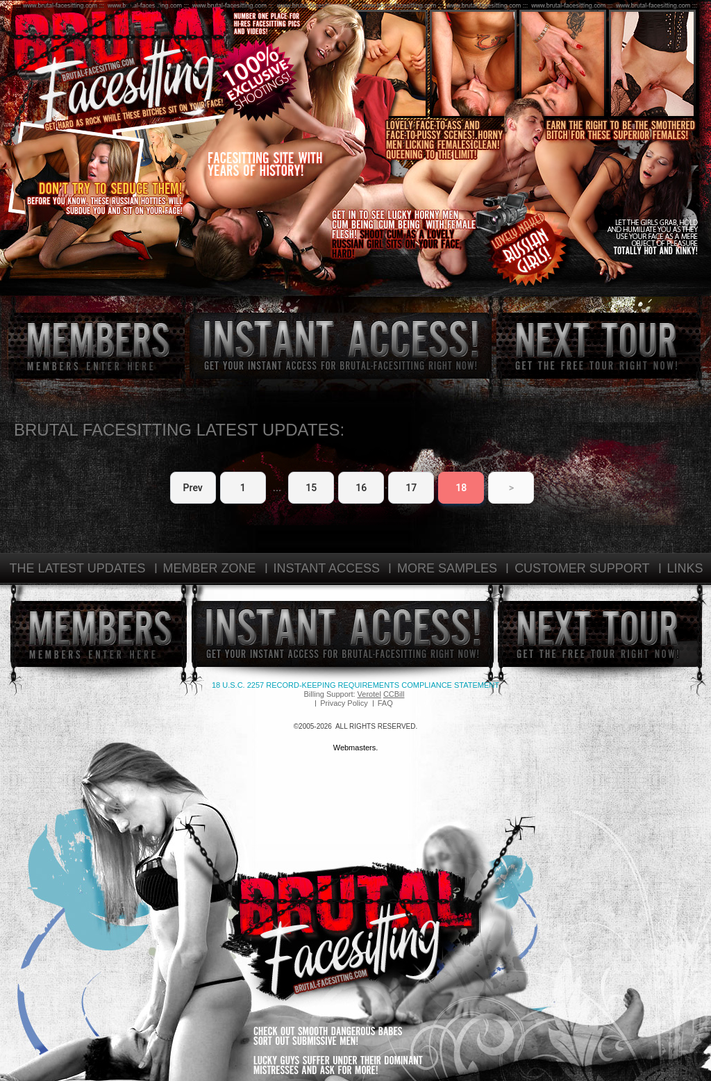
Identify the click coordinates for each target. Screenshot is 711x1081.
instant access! (341, 346)
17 (411, 487)
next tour (598, 346)
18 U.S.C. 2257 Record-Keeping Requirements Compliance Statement (355, 685)
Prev (192, 487)
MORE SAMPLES (447, 568)
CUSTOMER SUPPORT (582, 568)
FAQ (385, 703)
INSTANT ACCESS (327, 568)
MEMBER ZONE (209, 568)
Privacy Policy (343, 703)
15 (311, 487)
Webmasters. (355, 747)
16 (361, 487)
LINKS (685, 568)
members (96, 346)
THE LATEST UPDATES (77, 568)
